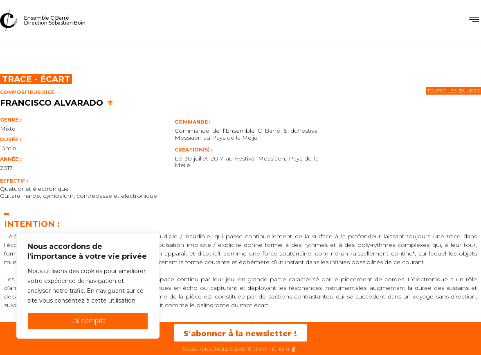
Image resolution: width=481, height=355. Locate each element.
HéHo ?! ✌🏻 (283, 349)
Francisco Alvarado (56, 103)
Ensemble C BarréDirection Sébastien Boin (54, 20)
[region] (88, 286)
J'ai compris (88, 321)
